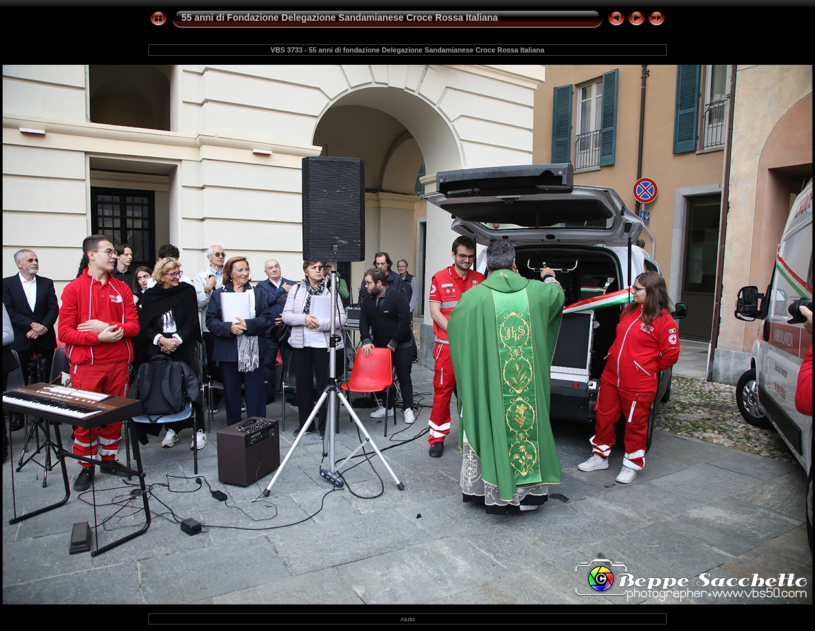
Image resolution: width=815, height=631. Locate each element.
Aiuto (407, 619)
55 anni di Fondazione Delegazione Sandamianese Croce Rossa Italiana (339, 17)
